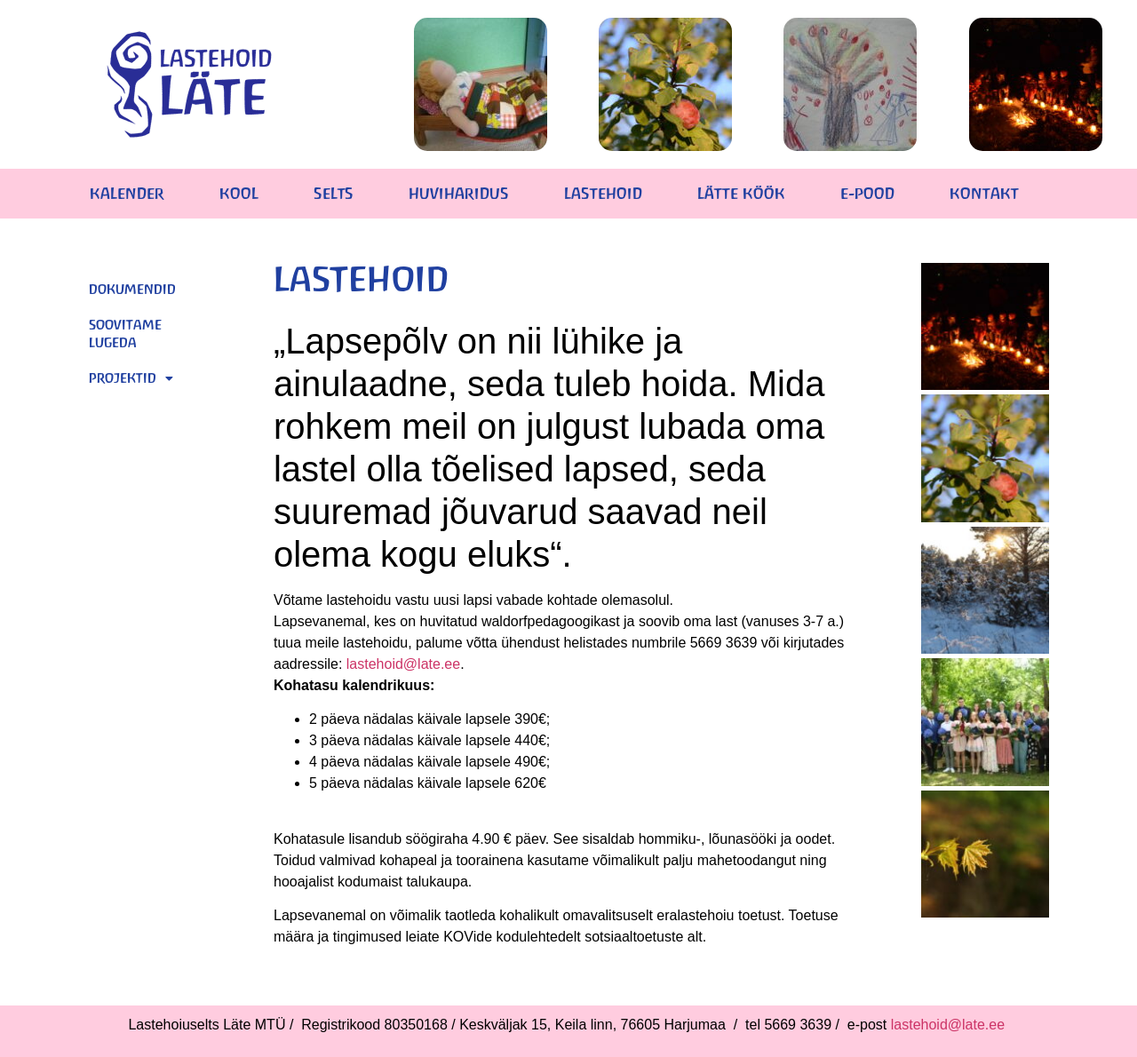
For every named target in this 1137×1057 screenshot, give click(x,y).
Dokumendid (132, 289)
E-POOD (867, 194)
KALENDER (127, 194)
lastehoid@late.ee (403, 664)
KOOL (238, 194)
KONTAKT (984, 194)
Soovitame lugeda (125, 333)
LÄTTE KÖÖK (741, 194)
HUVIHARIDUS (459, 194)
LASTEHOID (603, 194)
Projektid (131, 378)
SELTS (334, 194)
